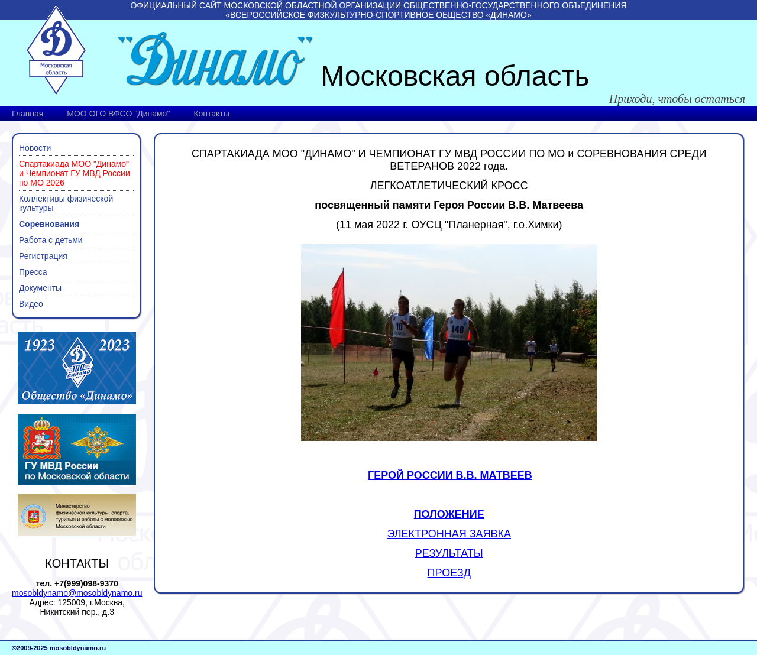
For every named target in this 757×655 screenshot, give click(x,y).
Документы (40, 288)
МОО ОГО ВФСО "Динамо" (118, 113)
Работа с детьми (51, 240)
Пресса (33, 272)
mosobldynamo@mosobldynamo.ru (77, 593)
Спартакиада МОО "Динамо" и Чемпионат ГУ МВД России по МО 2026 (74, 173)
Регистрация (43, 256)
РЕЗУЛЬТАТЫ (449, 553)
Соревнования (49, 224)
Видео (31, 304)
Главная (27, 113)
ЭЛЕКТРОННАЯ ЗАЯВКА (449, 534)
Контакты (211, 113)
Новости (35, 148)
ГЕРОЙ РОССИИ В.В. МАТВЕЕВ (450, 475)
